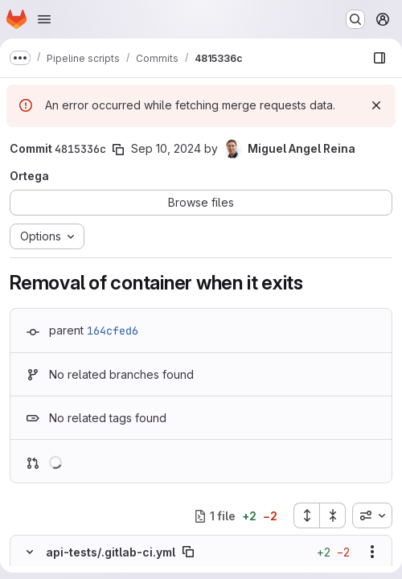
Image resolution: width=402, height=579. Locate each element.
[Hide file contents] (29, 551)
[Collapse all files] (333, 515)
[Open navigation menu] (44, 19)
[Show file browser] (379, 58)
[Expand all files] (306, 515)
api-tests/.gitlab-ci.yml (110, 552)
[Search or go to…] (355, 19)
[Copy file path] (188, 551)
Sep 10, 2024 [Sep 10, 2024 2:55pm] (166, 148)
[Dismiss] (376, 105)
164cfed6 (112, 330)
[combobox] (372, 515)
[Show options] (372, 551)
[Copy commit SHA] (118, 149)
